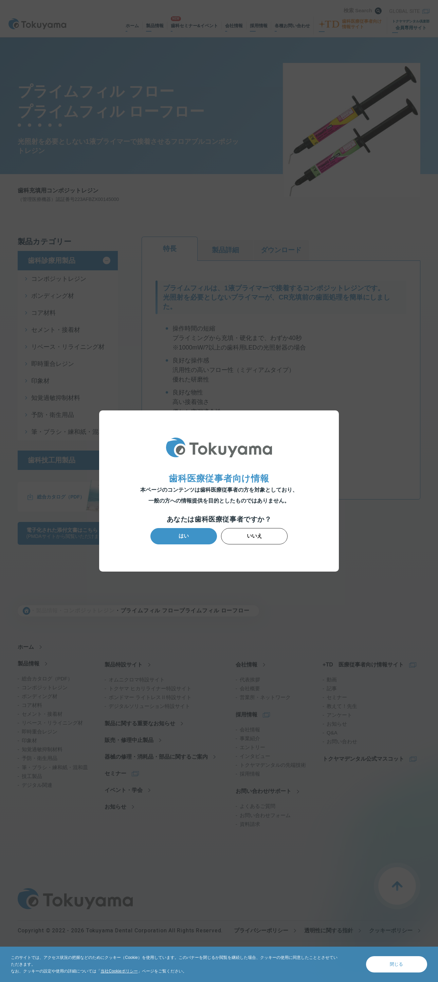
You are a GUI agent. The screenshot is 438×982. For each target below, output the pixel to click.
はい (186, 536)
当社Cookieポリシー (119, 971)
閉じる (396, 964)
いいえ (251, 536)
